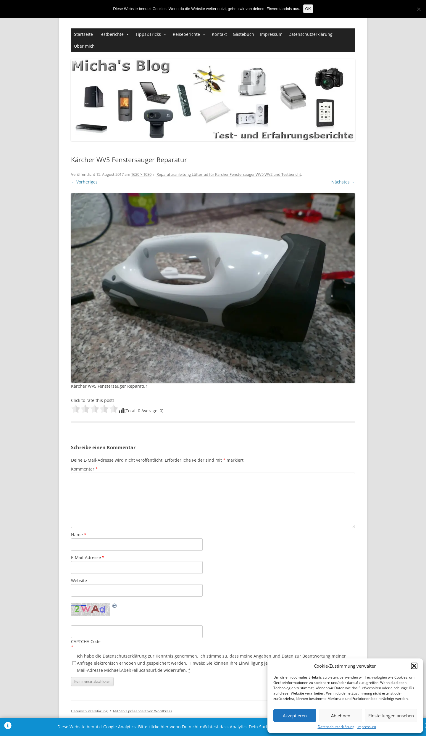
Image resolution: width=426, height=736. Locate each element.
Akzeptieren (295, 716)
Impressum (366, 727)
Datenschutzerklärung (336, 727)
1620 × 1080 (141, 174)
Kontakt (219, 34)
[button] (414, 666)
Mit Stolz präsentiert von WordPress (142, 711)
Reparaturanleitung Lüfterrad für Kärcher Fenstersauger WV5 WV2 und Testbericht (228, 174)
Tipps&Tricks (148, 34)
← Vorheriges (84, 182)
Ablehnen (340, 716)
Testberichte (111, 34)
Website (79, 580)
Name (78, 534)
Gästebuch (243, 34)
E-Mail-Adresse (87, 557)
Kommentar (84, 469)
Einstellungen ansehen (391, 716)
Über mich (84, 46)
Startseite (83, 34)
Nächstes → (343, 182)
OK (308, 9)
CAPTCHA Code (86, 641)
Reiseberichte (186, 34)
